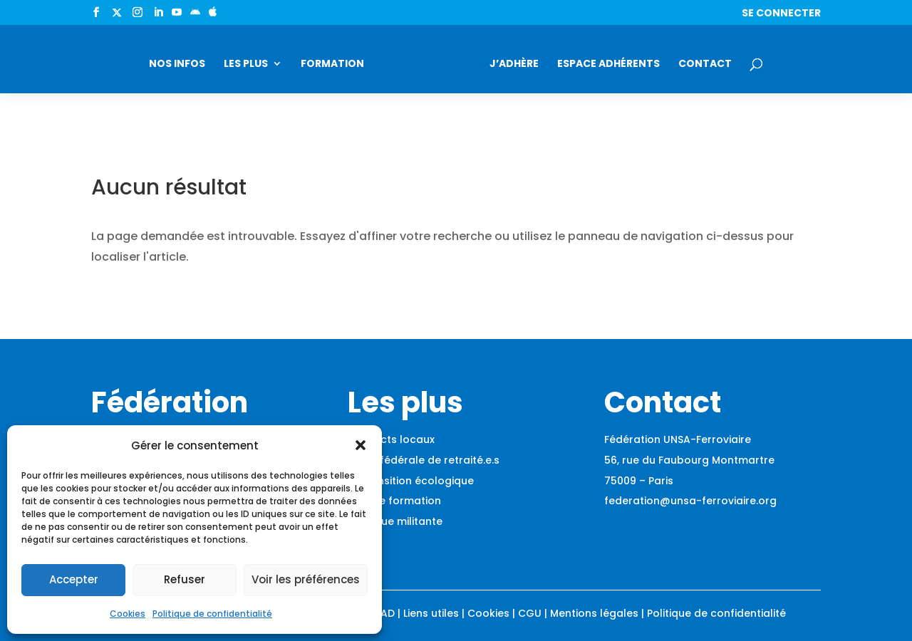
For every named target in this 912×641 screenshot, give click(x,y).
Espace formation (394, 501)
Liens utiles (431, 613)
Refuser (184, 579)
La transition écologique (411, 481)
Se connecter (781, 14)
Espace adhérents (608, 64)
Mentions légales (594, 613)
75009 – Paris (638, 481)
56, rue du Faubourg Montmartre (689, 460)
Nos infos (177, 64)
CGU (530, 613)
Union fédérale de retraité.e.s (423, 460)
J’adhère (514, 64)
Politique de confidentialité (212, 614)
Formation (332, 64)
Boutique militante (395, 521)
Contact (705, 64)
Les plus (246, 64)
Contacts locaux (391, 439)
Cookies (127, 614)
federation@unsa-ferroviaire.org (690, 501)
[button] (360, 445)
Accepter (73, 579)
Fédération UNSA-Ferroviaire (677, 439)
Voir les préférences (306, 579)
